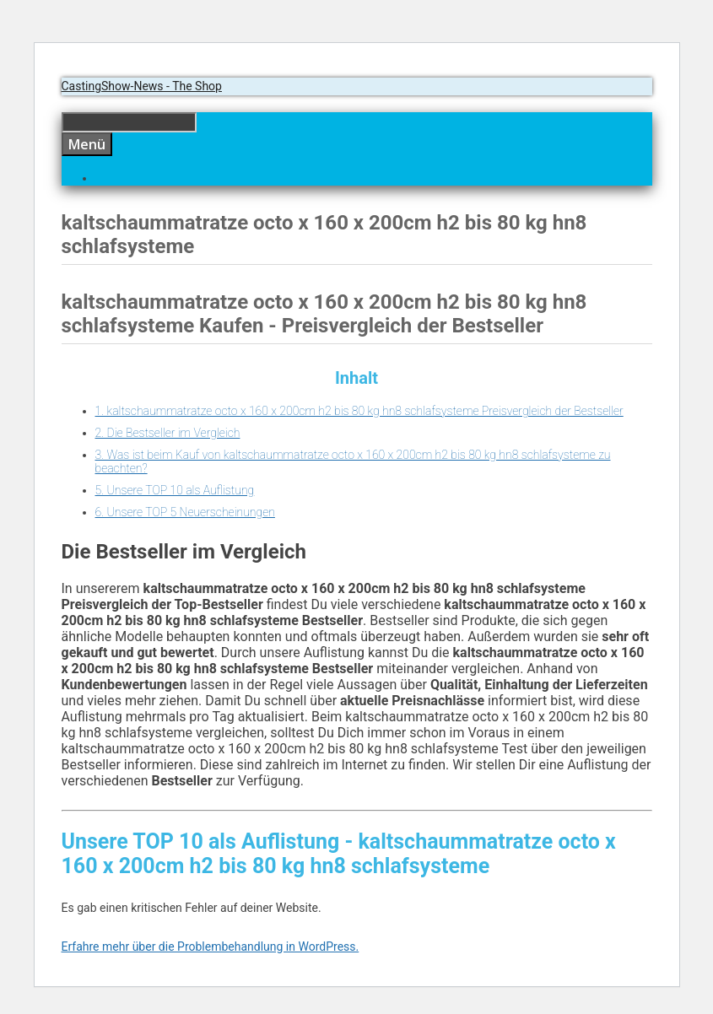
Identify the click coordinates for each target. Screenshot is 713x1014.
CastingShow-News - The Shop (142, 86)
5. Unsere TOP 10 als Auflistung (175, 490)
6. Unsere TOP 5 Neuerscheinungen (185, 512)
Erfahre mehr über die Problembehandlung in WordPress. (210, 946)
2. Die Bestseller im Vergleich (167, 433)
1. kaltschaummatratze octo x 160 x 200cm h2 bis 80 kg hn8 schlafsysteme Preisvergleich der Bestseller (359, 411)
